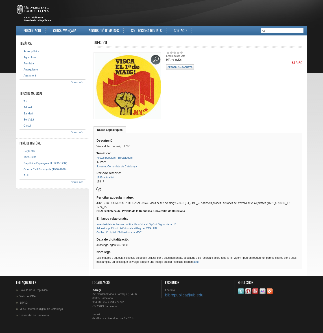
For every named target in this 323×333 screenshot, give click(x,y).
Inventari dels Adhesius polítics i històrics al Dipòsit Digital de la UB (136, 224)
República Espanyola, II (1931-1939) (45, 163)
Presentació (32, 30)
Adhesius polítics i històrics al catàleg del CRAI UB (126, 228)
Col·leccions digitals (146, 30)
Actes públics (31, 51)
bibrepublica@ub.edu (184, 295)
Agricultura (30, 57)
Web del (28, 296)
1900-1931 (30, 157)
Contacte (180, 30)
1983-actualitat (105, 177)
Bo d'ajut (29, 119)
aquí (196, 261)
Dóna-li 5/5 (181, 52)
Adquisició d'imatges (104, 30)
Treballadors (125, 157)
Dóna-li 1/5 (168, 52)
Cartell (27, 125)
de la (34, 290)
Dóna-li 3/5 (174, 52)
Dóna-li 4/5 (178, 52)
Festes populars (106, 157)
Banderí (28, 113)
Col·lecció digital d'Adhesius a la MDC (119, 232)
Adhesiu (28, 107)
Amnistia (29, 63)
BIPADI (24, 302)
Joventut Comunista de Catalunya (116, 166)
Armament (30, 75)
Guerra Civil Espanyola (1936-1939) (45, 169)
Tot (25, 101)
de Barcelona (34, 315)
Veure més (77, 82)
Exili (26, 175)
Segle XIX (29, 151)
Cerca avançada (64, 30)
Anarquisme (31, 69)
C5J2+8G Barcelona (104, 306)
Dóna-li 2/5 (171, 52)
